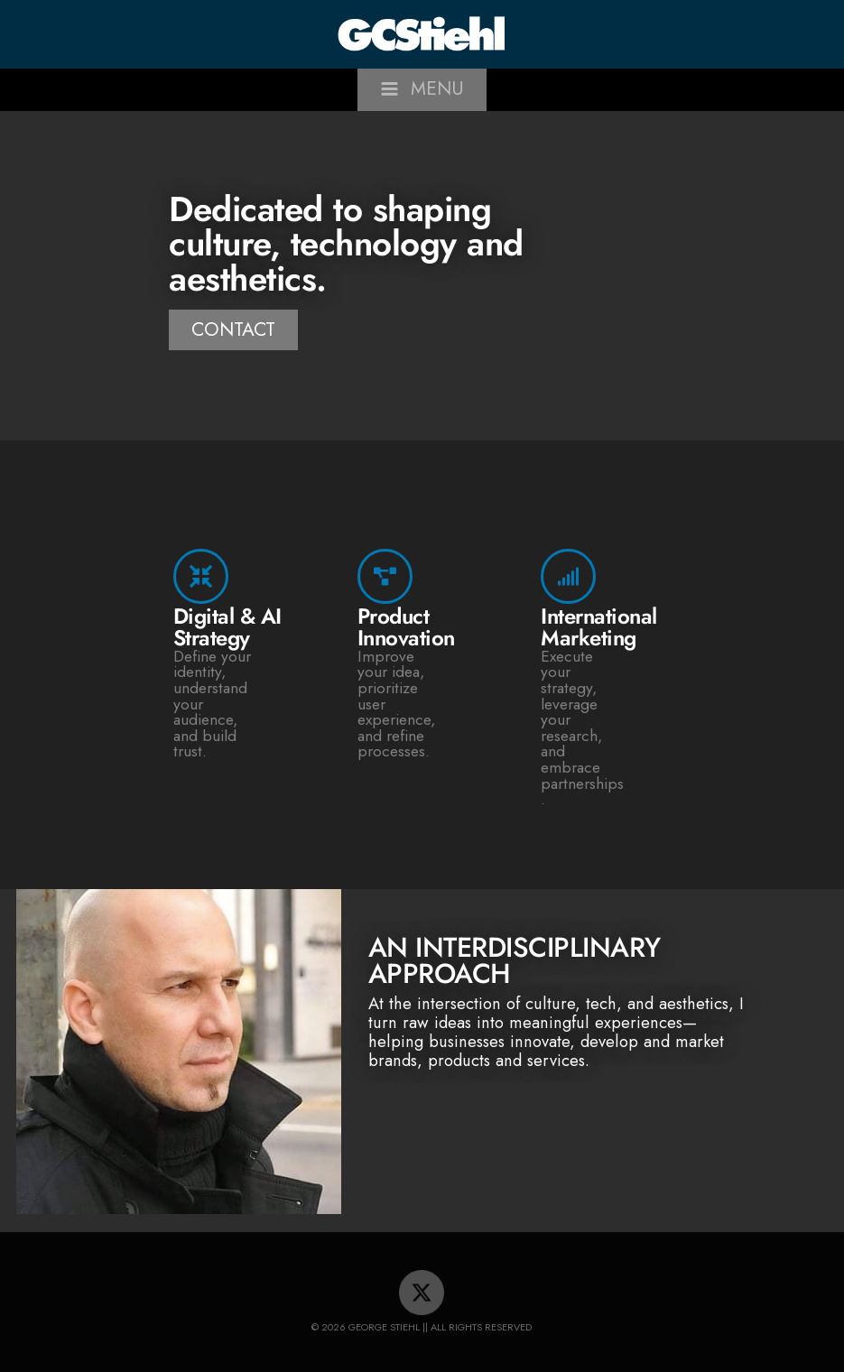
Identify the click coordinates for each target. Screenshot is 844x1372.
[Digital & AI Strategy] (200, 576)
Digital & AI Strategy (227, 627)
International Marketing (599, 627)
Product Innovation (406, 627)
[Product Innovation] (385, 576)
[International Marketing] (568, 576)
